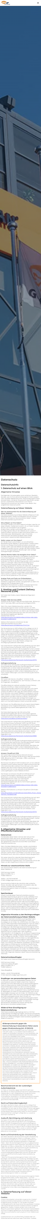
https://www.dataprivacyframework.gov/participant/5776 (19, 660)
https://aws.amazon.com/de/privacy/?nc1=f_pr (15, 625)
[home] (17, 4)
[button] (38, 3)
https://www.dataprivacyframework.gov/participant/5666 (19, 736)
